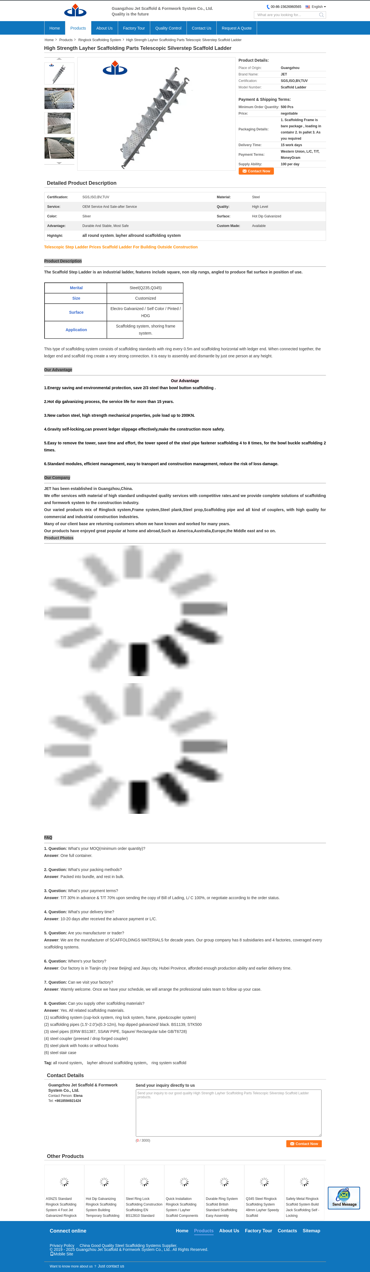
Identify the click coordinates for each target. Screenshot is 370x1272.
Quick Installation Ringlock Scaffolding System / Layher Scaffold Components (182, 1207)
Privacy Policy (62, 1245)
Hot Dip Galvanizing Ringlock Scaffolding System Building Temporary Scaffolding (102, 1207)
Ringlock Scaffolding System (99, 40)
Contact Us (201, 28)
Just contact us (111, 1266)
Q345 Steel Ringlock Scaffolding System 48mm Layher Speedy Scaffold (262, 1207)
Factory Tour (134, 28)
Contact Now (259, 171)
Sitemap (311, 1230)
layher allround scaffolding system (117, 1063)
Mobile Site (61, 1254)
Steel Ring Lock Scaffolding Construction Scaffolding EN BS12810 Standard (144, 1207)
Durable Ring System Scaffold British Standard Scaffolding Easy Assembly (222, 1207)
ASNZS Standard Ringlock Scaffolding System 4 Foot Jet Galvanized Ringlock (61, 1207)
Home (55, 28)
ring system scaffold (169, 1063)
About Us (104, 28)
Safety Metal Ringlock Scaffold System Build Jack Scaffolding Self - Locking (303, 1207)
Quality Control (168, 28)
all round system (67, 1063)
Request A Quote (237, 28)
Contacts (287, 1230)
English (317, 7)
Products (78, 28)
